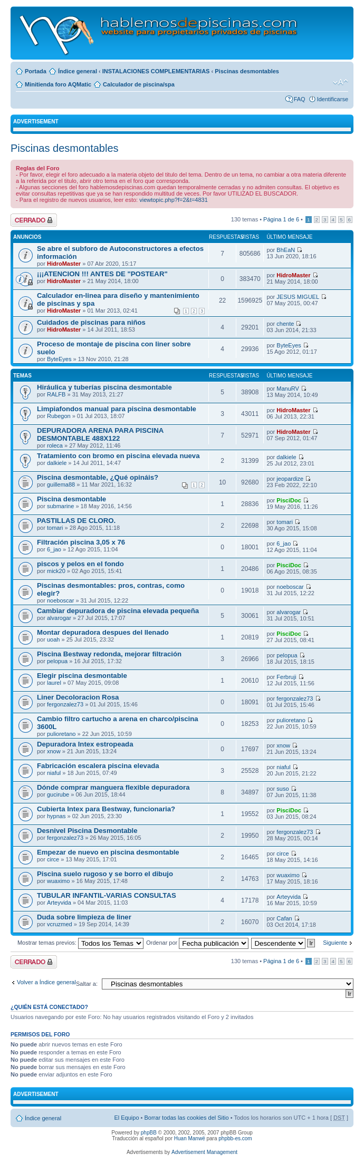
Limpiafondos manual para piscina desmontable (116, 409)
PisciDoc (288, 500)
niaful (54, 773)
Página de (281, 219)
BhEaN (285, 250)
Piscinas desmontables (247, 71)
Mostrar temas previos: (80, 942)
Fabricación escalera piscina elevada (98, 766)
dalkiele (56, 463)
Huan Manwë (189, 1138)
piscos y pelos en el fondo (80, 564)
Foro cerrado (34, 220)
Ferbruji (286, 677)
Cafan (284, 918)
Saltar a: (87, 984)
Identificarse (332, 99)
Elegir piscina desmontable (82, 676)
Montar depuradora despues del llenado (103, 632)
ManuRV (287, 388)
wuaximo (58, 881)
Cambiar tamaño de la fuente (340, 82)
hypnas (56, 816)
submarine (60, 506)
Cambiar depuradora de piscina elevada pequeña (118, 611)
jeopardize (289, 479)
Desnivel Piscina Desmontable (87, 831)
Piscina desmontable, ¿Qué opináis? (97, 477)
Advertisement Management (204, 1152)
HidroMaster (64, 263)
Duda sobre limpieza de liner (84, 917)
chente (285, 324)
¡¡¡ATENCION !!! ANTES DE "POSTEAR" (102, 274)
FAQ (299, 99)
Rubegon (59, 416)
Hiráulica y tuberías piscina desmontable (104, 387)
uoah (53, 639)
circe (53, 859)
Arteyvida (59, 902)
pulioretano (61, 734)
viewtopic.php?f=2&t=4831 (173, 200)
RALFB (56, 394)
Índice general (77, 71)
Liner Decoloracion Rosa (78, 697)
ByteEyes (59, 359)
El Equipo (126, 1117)
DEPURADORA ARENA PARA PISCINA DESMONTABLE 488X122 (100, 434)
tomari (55, 528)
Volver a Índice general (46, 982)
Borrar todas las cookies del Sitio (186, 1117)
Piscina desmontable (71, 499)
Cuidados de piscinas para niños (91, 322)
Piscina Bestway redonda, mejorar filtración (109, 654)
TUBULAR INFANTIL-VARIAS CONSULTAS (106, 895)
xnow (54, 751)
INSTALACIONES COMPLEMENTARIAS (156, 71)
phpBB (149, 1133)
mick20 (56, 571)
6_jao (54, 549)
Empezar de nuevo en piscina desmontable (108, 852)
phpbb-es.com (235, 1138)
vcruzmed (59, 924)
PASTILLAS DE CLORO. (76, 521)
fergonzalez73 (65, 704)
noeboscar (60, 600)
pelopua (57, 661)
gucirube (58, 794)
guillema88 (61, 484)
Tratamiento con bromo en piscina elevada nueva (118, 456)
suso (282, 788)
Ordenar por (197, 942)
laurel (54, 683)
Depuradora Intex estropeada (85, 744)
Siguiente (335, 942)
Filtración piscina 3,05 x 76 (81, 542)
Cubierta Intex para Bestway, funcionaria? (106, 809)
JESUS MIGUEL (297, 297)
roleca (55, 445)
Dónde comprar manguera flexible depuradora (113, 787)
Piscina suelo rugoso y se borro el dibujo (105, 874)
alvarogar (59, 618)
